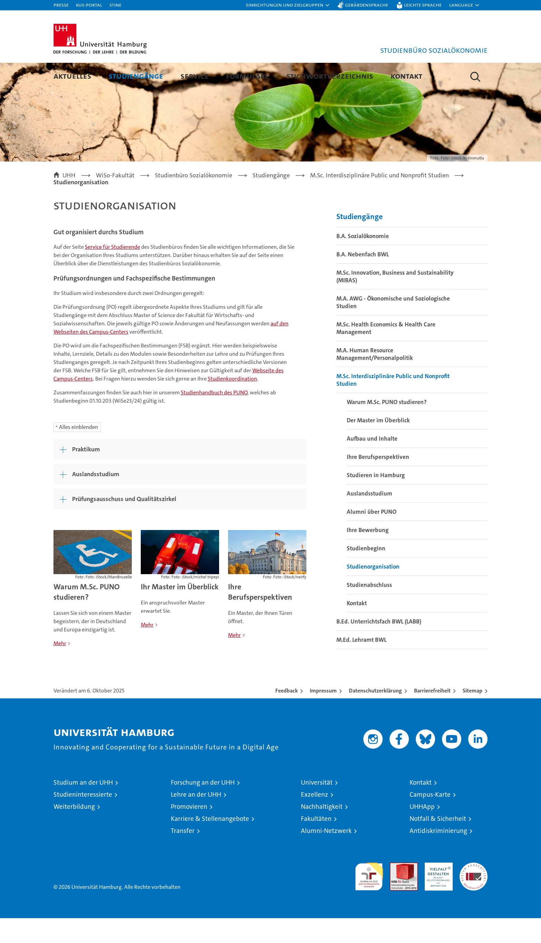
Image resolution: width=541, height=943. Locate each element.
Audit (396, 891)
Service (194, 75)
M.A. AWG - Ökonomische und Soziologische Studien (393, 327)
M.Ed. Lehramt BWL (361, 664)
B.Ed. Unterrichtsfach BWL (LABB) (378, 646)
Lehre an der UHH (196, 819)
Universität (317, 807)
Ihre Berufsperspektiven (260, 617)
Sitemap (472, 715)
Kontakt (406, 75)
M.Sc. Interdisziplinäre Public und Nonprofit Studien (393, 404)
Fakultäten (316, 843)
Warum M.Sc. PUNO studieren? (86, 617)
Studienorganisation (373, 591)
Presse (61, 4)
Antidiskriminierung (438, 855)
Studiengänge (136, 75)
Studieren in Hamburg (376, 500)
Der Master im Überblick (378, 445)
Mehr (59, 668)
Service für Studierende (112, 271)
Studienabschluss (369, 609)
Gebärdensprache (366, 4)
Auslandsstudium (369, 518)
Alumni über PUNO (371, 536)
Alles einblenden (78, 451)
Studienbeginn (366, 573)
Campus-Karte (430, 819)
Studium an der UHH (83, 807)
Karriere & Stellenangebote (210, 843)
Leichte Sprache (423, 4)
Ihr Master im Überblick (180, 612)
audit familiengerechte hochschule (369, 898)
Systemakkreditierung (474, 891)
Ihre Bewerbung (367, 555)
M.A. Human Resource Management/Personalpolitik (374, 378)
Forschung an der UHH (203, 807)
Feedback (286, 715)
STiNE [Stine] (115, 4)
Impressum (323, 715)
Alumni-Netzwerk (326, 855)
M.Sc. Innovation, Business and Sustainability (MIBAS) (395, 301)
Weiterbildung (74, 831)
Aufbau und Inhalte (372, 463)
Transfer (183, 855)
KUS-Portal (89, 4)
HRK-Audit (437, 891)
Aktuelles (72, 75)
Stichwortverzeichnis (329, 75)
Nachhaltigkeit (322, 831)
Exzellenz (314, 819)
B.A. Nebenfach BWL (362, 279)
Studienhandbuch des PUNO (214, 417)
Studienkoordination (232, 403)
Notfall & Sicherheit (438, 843)
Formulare (247, 75)
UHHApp (422, 831)
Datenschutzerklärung (375, 715)
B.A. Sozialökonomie (362, 261)
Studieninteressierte (82, 819)
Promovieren (189, 831)
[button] (288, 5)
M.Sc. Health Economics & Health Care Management (385, 353)
